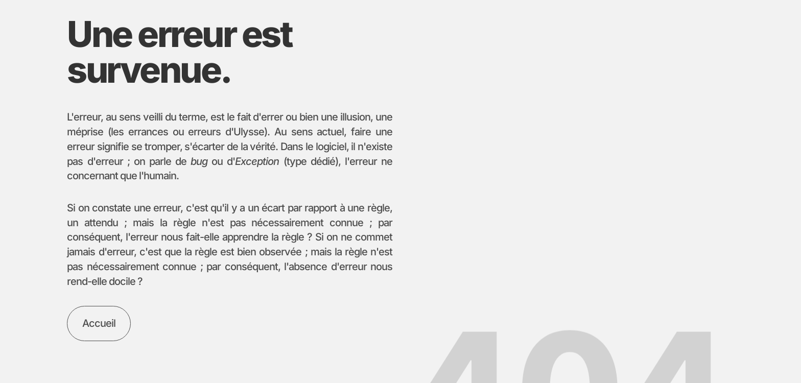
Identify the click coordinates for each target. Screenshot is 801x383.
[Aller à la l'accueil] (99, 323)
